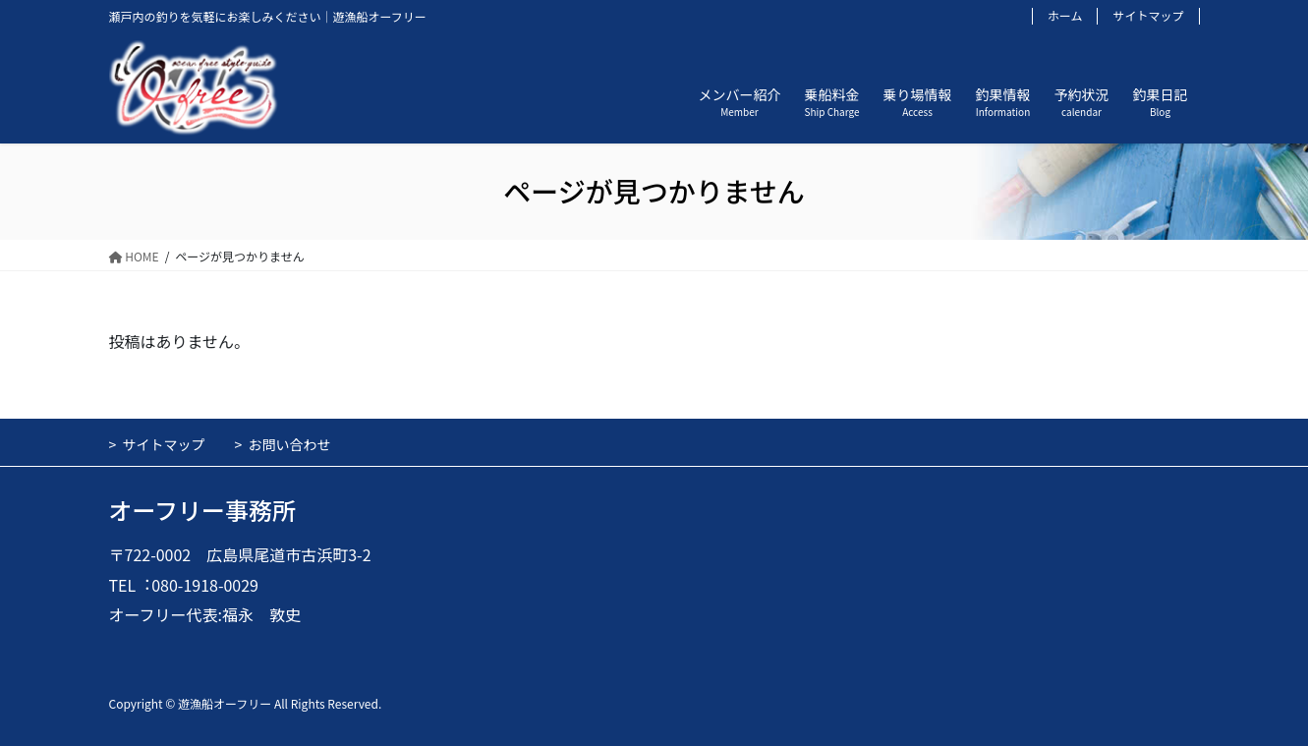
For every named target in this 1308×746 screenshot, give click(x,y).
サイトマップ (1147, 16)
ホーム (1065, 16)
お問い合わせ (290, 444)
